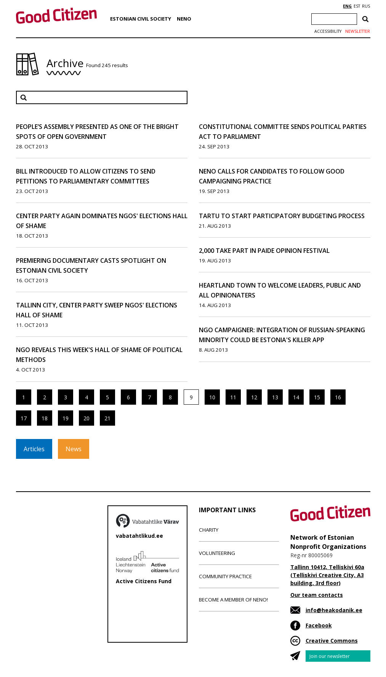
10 (212, 397)
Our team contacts (316, 594)
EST (357, 6)
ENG (347, 6)
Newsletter (357, 31)
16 (338, 397)
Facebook (319, 625)
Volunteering (217, 553)
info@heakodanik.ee (334, 610)
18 (45, 418)
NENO (184, 18)
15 (317, 397)
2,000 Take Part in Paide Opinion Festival (264, 250)
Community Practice (225, 576)
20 (86, 418)
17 (24, 418)
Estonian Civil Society (140, 18)
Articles (34, 449)
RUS (366, 6)
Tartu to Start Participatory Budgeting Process (282, 216)
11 (233, 397)
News (74, 449)
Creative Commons (332, 640)
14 (296, 397)
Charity (208, 529)
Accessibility (327, 31)
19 (65, 418)
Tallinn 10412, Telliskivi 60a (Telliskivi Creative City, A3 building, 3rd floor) (327, 575)
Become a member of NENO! (233, 599)
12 (254, 397)
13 (275, 397)
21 (107, 418)
